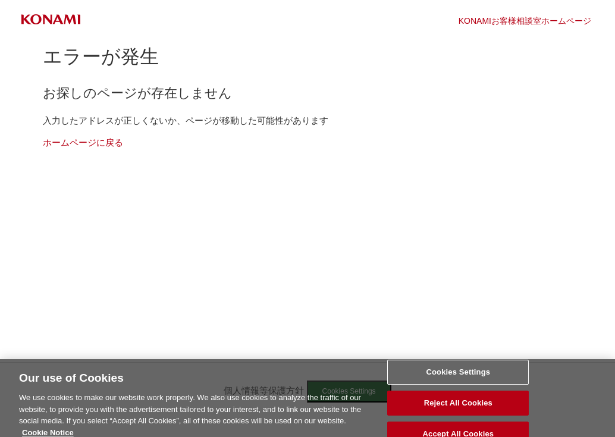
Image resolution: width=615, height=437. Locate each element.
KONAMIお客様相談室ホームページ (525, 21)
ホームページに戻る (83, 142)
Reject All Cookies (458, 405)
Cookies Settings (458, 374)
